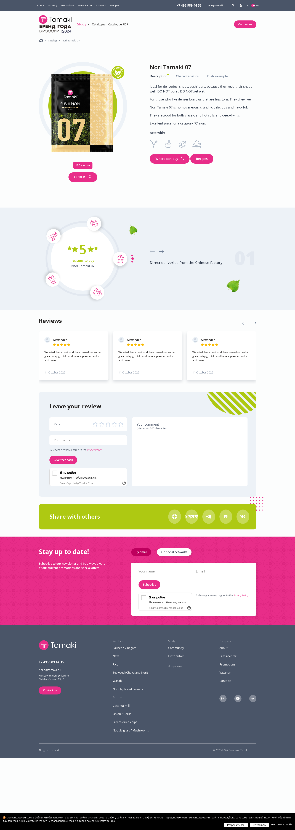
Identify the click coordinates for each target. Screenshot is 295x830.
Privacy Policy (94, 450)
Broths (117, 697)
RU (248, 5)
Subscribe (149, 584)
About (40, 5)
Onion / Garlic (122, 714)
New (116, 656)
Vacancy (52, 5)
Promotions (67, 5)
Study (81, 24)
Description (158, 76)
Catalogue (98, 24)
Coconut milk (121, 705)
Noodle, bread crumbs (128, 689)
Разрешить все (235, 825)
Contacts (101, 5)
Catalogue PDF (118, 24)
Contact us (245, 24)
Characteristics (187, 76)
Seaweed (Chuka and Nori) (130, 673)
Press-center (85, 5)
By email (141, 552)
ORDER (80, 177)
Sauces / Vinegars (124, 648)
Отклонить (259, 825)
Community (176, 648)
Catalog (52, 40)
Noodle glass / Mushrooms (131, 730)
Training (86, 32)
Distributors (176, 656)
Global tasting (89, 39)
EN (257, 5)
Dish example (217, 76)
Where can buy (166, 159)
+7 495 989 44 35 (189, 5)
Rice (115, 664)
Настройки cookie (281, 824)
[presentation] (152, 251)
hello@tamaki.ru (216, 5)
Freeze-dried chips (125, 722)
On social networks (174, 552)
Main (41, 40)
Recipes (114, 5)
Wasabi (118, 681)
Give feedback (63, 460)
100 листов (82, 165)
